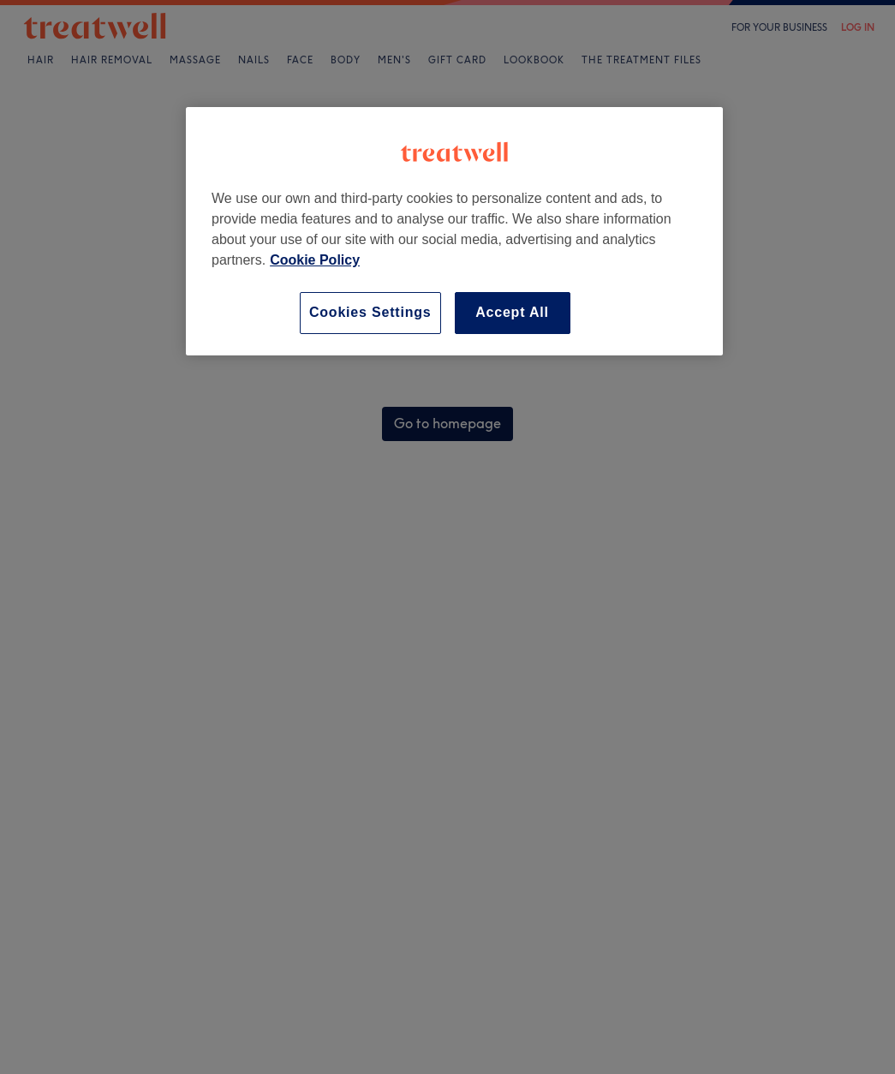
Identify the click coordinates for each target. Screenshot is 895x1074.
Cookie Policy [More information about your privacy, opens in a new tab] (315, 260)
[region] (454, 231)
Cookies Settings (370, 312)
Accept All (512, 312)
